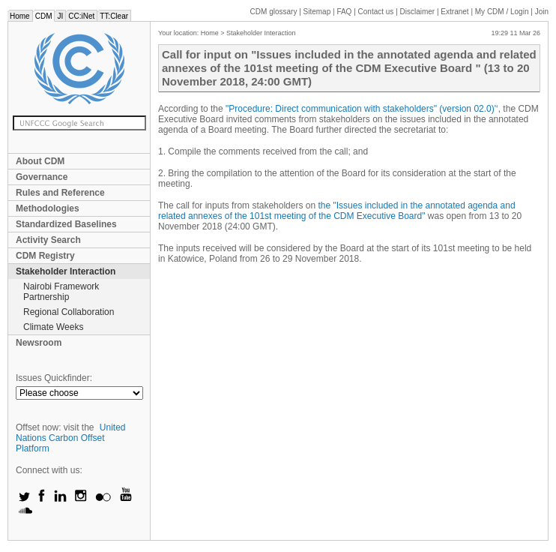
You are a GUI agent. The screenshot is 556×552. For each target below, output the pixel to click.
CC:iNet (81, 16)
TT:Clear (114, 16)
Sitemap (317, 12)
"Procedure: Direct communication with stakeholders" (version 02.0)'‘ (362, 109)
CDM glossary (273, 12)
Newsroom (38, 343)
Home (20, 16)
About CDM (40, 161)
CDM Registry (45, 255)
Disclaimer (417, 12)
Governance (41, 177)
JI (60, 16)
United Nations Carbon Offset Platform (71, 438)
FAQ (343, 12)
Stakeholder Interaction (65, 271)
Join (542, 12)
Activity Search (48, 240)
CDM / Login (503, 12)
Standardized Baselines (66, 224)
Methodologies (47, 208)
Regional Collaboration (68, 312)
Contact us (376, 12)
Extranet (454, 12)
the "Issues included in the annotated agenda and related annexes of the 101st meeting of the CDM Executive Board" (337, 210)
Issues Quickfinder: (54, 378)
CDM (43, 16)
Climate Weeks (53, 327)
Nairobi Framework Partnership (61, 291)
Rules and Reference (60, 193)
